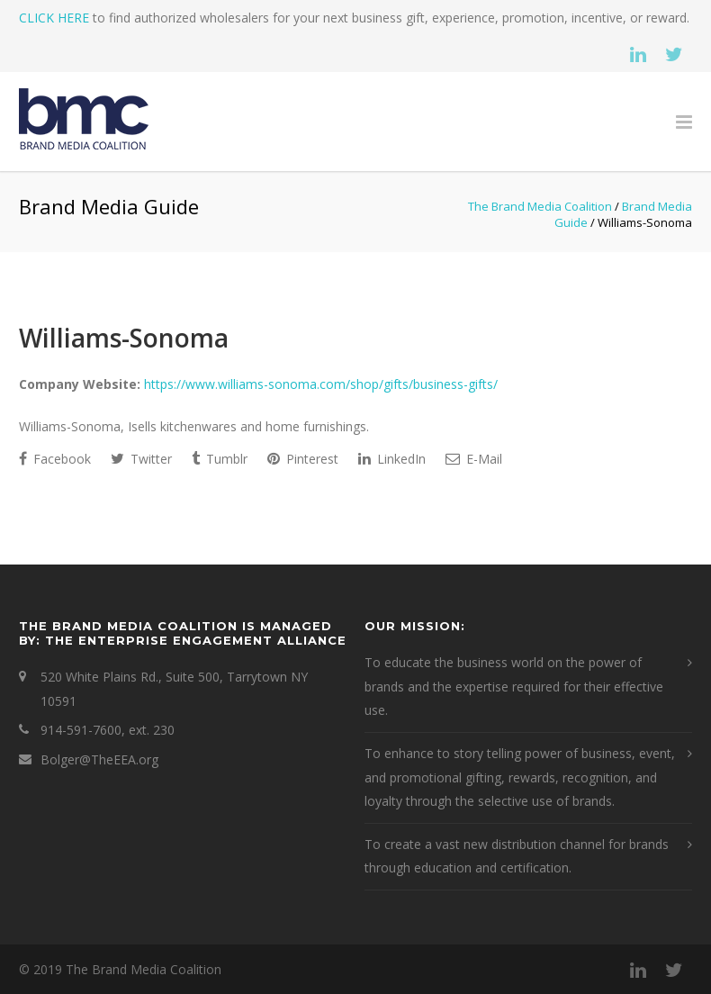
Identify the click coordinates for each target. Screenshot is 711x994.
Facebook (55, 458)
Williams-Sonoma (124, 338)
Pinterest (302, 458)
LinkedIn (392, 458)
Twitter (141, 458)
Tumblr (220, 458)
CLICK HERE (54, 17)
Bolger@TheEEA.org (99, 759)
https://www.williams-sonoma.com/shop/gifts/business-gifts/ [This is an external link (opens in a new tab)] (321, 384)
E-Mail (474, 458)
